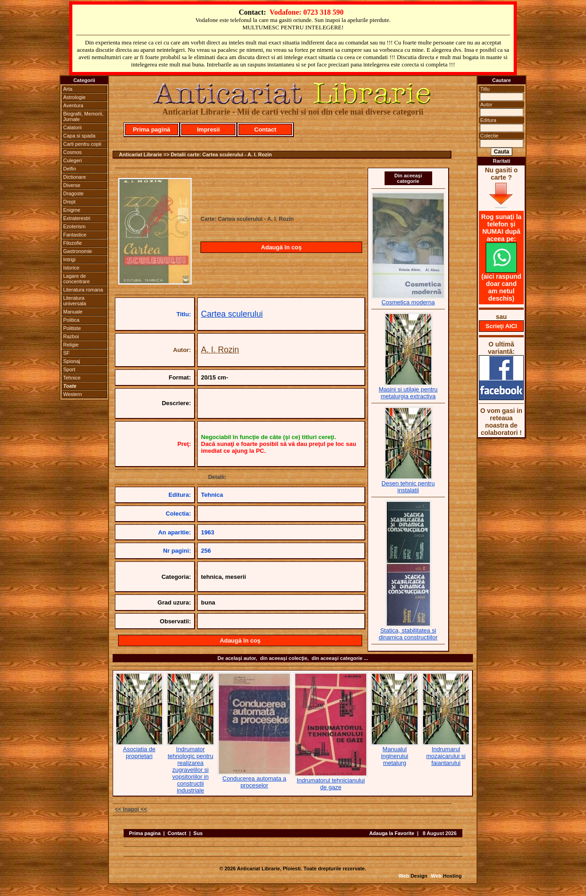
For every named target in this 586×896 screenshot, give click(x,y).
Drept (69, 201)
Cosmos (72, 152)
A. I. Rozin (220, 349)
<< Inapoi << (131, 809)
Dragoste (73, 193)
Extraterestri (76, 218)
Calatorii (72, 127)
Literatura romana (83, 289)
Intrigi (69, 259)
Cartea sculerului (232, 314)
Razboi (71, 336)
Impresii (208, 129)
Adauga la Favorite (391, 833)
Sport (69, 369)
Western (72, 394)
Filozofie (72, 243)
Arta (67, 89)
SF (66, 353)
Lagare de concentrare (76, 278)
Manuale (72, 311)
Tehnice (72, 377)
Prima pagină (151, 129)
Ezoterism (74, 226)
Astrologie (74, 97)
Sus (197, 833)
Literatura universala (74, 300)
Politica (71, 320)
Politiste (72, 328)
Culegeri (72, 160)
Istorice (71, 267)
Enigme (71, 210)
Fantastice (75, 234)
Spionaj (71, 361)
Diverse (71, 185)
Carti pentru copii (82, 144)
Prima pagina (145, 833)
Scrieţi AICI (501, 326)
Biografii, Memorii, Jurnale (83, 116)
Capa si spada (79, 135)
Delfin (69, 168)
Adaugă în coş (281, 247)
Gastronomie (77, 251)
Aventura (73, 105)
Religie (71, 344)
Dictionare (74, 177)
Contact (265, 129)
